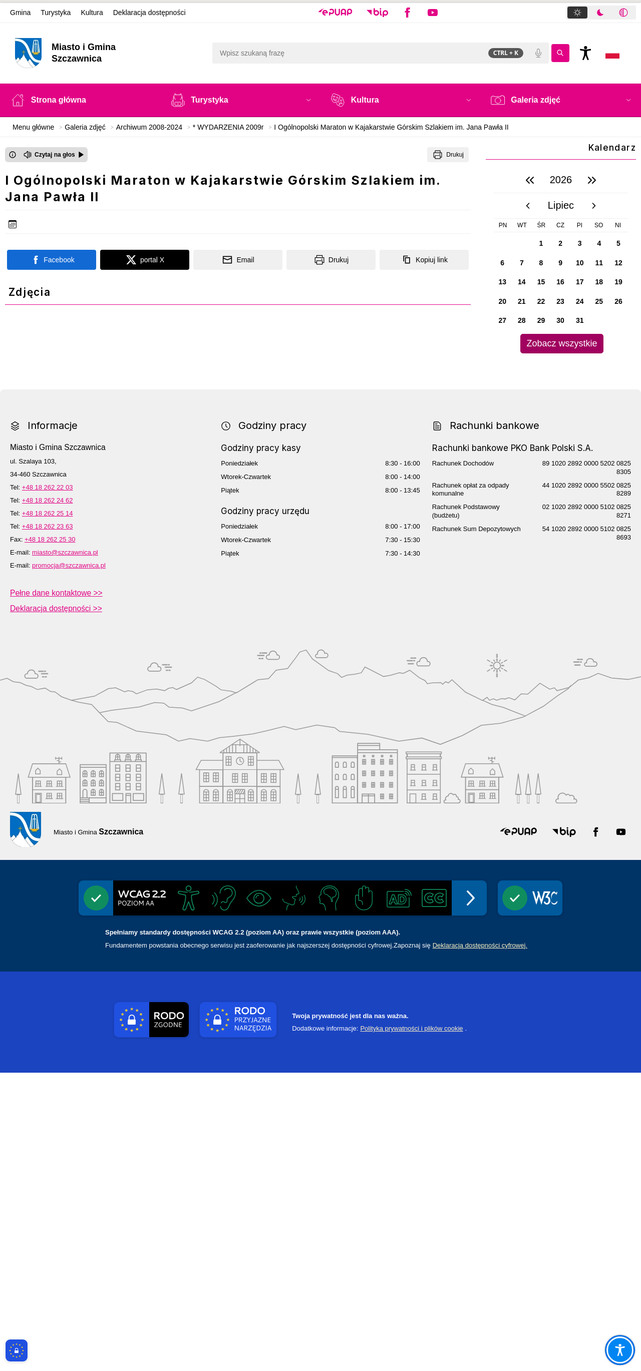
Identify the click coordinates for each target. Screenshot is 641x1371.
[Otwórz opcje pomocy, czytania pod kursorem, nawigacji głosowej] (619, 1349)
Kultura (92, 13)
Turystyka (56, 13)
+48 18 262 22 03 (47, 785)
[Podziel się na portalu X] (144, 260)
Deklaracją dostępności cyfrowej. (480, 1243)
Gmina (20, 13)
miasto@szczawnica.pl (65, 850)
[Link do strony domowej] (108, 53)
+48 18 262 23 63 (47, 824)
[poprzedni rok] (530, 180)
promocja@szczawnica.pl (69, 863)
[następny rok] (592, 180)
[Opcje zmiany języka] (612, 53)
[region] (561, 260)
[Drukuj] (448, 154)
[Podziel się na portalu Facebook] (51, 260)
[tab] (577, 13)
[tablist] (601, 13)
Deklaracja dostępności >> (56, 906)
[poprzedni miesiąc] (528, 206)
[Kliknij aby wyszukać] (560, 53)
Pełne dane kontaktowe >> (56, 891)
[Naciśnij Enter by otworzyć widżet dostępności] (585, 53)
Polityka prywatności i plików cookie (411, 1326)
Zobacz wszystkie (561, 343)
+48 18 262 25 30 (50, 837)
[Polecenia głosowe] (538, 53)
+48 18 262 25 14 (47, 811)
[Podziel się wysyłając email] (237, 260)
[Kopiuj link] (424, 260)
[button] (335, 12)
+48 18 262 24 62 (47, 798)
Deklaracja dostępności (149, 13)
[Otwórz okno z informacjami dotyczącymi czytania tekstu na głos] (12, 154)
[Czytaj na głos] (54, 154)
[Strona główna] (80, 100)
